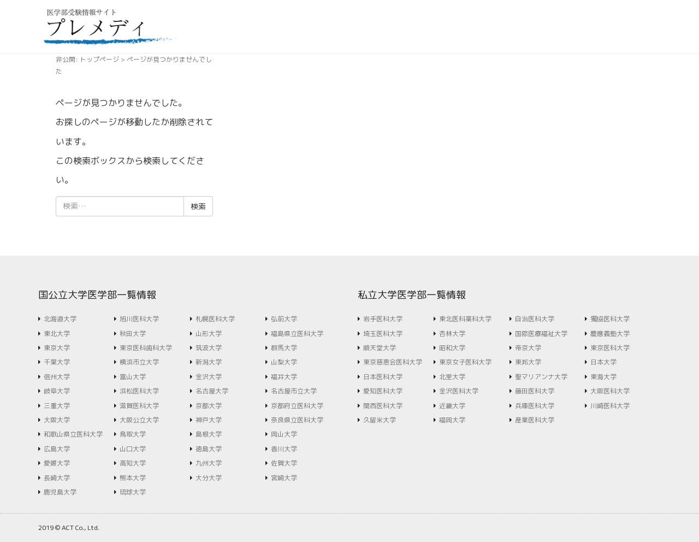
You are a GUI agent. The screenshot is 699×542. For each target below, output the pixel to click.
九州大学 (209, 463)
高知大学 (133, 463)
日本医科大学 (382, 376)
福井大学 (284, 376)
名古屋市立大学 (294, 391)
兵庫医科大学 (534, 405)
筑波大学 (209, 347)
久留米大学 (379, 420)
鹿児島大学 (60, 492)
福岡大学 (452, 420)
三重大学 (57, 405)
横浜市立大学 (139, 362)
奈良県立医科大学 (297, 420)
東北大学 (57, 333)
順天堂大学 (379, 347)
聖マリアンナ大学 (541, 376)
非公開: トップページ (87, 59)
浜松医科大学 (139, 391)
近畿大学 (452, 405)
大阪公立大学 (139, 420)
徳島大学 (209, 448)
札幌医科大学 (215, 318)
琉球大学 (133, 492)
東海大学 (603, 376)
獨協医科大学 (610, 318)
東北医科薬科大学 (465, 318)
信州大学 (57, 376)
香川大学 (284, 448)
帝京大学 (528, 347)
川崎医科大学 (610, 405)
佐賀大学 (284, 463)
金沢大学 (209, 376)
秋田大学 (133, 333)
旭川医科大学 (139, 318)
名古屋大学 (212, 391)
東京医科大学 (610, 347)
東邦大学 (528, 362)
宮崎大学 (284, 477)
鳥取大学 (133, 434)
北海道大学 (60, 318)
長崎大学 (57, 477)
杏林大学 (452, 333)
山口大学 (133, 448)
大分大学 (209, 477)
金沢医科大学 (458, 391)
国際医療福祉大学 (541, 333)
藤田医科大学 (534, 391)
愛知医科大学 (382, 391)
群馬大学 (284, 347)
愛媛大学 (57, 463)
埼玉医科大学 (382, 333)
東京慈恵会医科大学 (392, 362)
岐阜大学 (57, 391)
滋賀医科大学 (139, 405)
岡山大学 (284, 434)
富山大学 (133, 376)
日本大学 (603, 362)
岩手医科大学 (382, 318)
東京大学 (57, 347)
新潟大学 (209, 362)
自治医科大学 (534, 318)
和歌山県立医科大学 (73, 434)
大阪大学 (57, 420)
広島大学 (57, 448)
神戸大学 (209, 420)
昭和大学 (452, 347)
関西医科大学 (382, 405)
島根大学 (209, 434)
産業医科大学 (534, 420)
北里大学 (452, 376)
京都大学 (209, 405)
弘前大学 (284, 318)
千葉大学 (57, 362)
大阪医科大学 (610, 391)
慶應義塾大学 (610, 333)
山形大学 (209, 333)
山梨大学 (284, 362)
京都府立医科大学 (297, 405)
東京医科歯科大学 (146, 347)
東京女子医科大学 (465, 362)
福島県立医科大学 (297, 333)
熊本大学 (133, 477)
